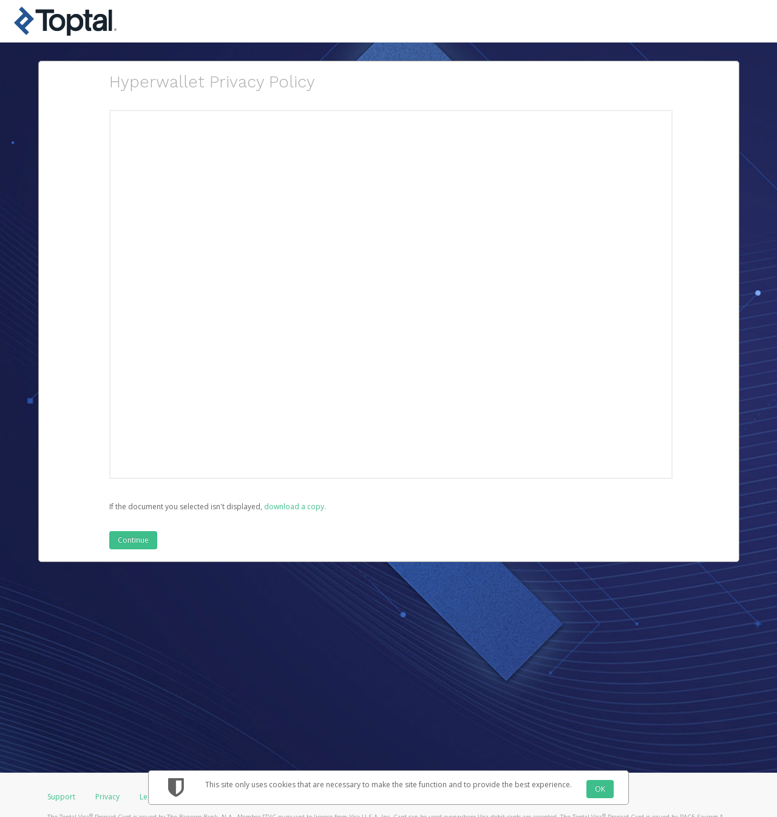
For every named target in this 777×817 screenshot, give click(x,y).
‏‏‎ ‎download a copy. (294, 506)
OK (600, 789)
